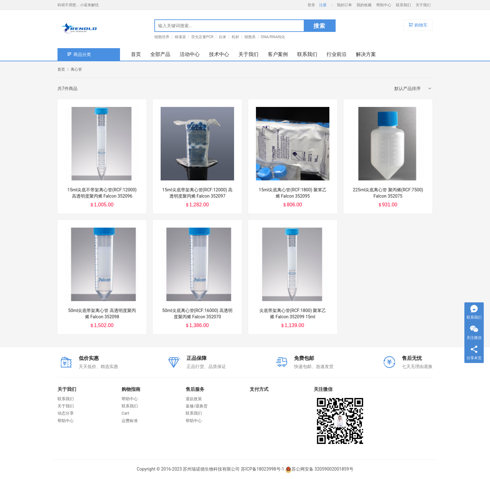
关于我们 (423, 5)
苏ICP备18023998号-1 (262, 468)
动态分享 (66, 413)
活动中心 (190, 54)
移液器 (180, 37)
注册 (323, 5)
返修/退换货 (197, 406)
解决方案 (366, 54)
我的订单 (344, 5)
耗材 (235, 37)
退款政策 (194, 398)
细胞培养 (161, 37)
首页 (136, 54)
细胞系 (250, 37)
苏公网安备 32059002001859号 (319, 468)
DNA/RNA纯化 (273, 37)
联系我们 (403, 5)
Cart (125, 413)
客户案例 (278, 54)
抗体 (222, 37)
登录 (311, 5)
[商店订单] (413, 88)
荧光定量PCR (202, 37)
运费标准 (130, 420)
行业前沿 (337, 54)
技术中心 (219, 54)
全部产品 (160, 54)
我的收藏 (364, 5)
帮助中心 (383, 5)
